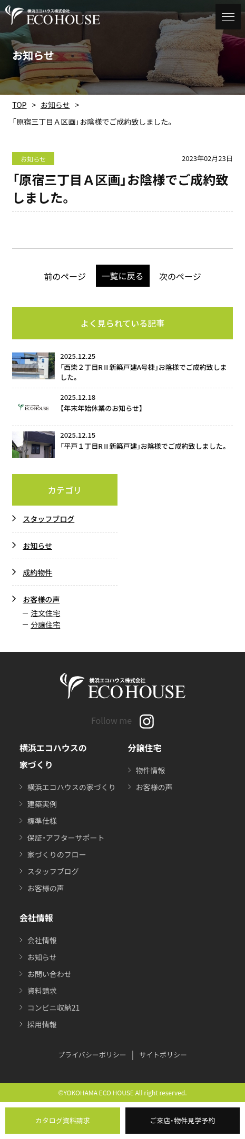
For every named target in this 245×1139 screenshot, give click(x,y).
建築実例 (42, 804)
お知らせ (55, 104)
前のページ (65, 276)
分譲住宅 (45, 624)
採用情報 (42, 1024)
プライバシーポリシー (92, 1055)
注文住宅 (45, 613)
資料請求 (42, 990)
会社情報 (42, 940)
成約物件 (37, 572)
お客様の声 (41, 599)
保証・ (66, 837)
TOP (19, 104)
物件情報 (150, 770)
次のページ (180, 276)
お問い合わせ (49, 974)
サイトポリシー (163, 1055)
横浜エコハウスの (71, 787)
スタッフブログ (48, 518)
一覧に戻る (122, 275)
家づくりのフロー (56, 854)
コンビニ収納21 (53, 1007)
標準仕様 (42, 820)
